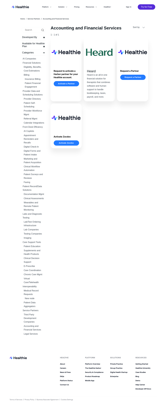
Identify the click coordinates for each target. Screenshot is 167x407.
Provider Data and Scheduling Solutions (33, 93)
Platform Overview (92, 364)
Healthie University (142, 368)
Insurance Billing (32, 79)
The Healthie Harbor (93, 368)
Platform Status (66, 380)
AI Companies (29, 59)
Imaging (27, 238)
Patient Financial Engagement (33, 85)
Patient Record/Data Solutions (32, 188)
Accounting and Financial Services (32, 328)
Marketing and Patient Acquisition (32, 161)
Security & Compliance (94, 372)
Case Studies (140, 372)
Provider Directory (32, 99)
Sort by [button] (139, 27)
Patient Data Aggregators (30, 304)
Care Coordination (32, 270)
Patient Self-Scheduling (29, 105)
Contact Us (64, 385)
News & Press (65, 372)
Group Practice (116, 368)
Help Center (140, 385)
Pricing (76, 7)
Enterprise (114, 376)
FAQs (62, 376)
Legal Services (31, 334)
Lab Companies (31, 229)
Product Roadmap (92, 376)
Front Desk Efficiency (33, 127)
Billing (27, 75)
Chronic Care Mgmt (33, 274)
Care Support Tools (32, 242)
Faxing (27, 182)
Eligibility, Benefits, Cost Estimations (32, 69)
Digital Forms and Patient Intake (32, 153)
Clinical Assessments (34, 198)
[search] (34, 30)
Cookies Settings (67, 399)
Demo (137, 380)
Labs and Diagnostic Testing (32, 216)
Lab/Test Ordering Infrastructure (32, 224)
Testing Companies (33, 234)
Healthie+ (107, 7)
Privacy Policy (29, 399)
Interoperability (30, 286)
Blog (137, 376)
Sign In (128, 7)
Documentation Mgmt (34, 194)
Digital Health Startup (118, 372)
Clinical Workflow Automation (32, 168)
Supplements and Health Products (32, 252)
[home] (19, 7)
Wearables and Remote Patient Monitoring (31, 206)
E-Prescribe (29, 266)
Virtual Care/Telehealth (31, 280)
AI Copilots (29, 131)
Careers (63, 368)
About (62, 364)
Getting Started (141, 364)
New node (29, 298)
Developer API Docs (143, 389)
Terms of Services (16, 399)
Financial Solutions (32, 63)
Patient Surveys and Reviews (33, 176)
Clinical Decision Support (31, 260)
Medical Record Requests (31, 292)
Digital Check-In (31, 147)
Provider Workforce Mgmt (33, 113)
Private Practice (116, 364)
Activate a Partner (66, 84)
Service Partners (30, 310)
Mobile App (89, 380)
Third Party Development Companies (30, 318)
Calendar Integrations (34, 123)
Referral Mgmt (30, 119)
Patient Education (32, 246)
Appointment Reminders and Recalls (31, 139)
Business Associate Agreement (48, 399)
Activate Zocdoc (66, 143)
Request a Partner (133, 77)
